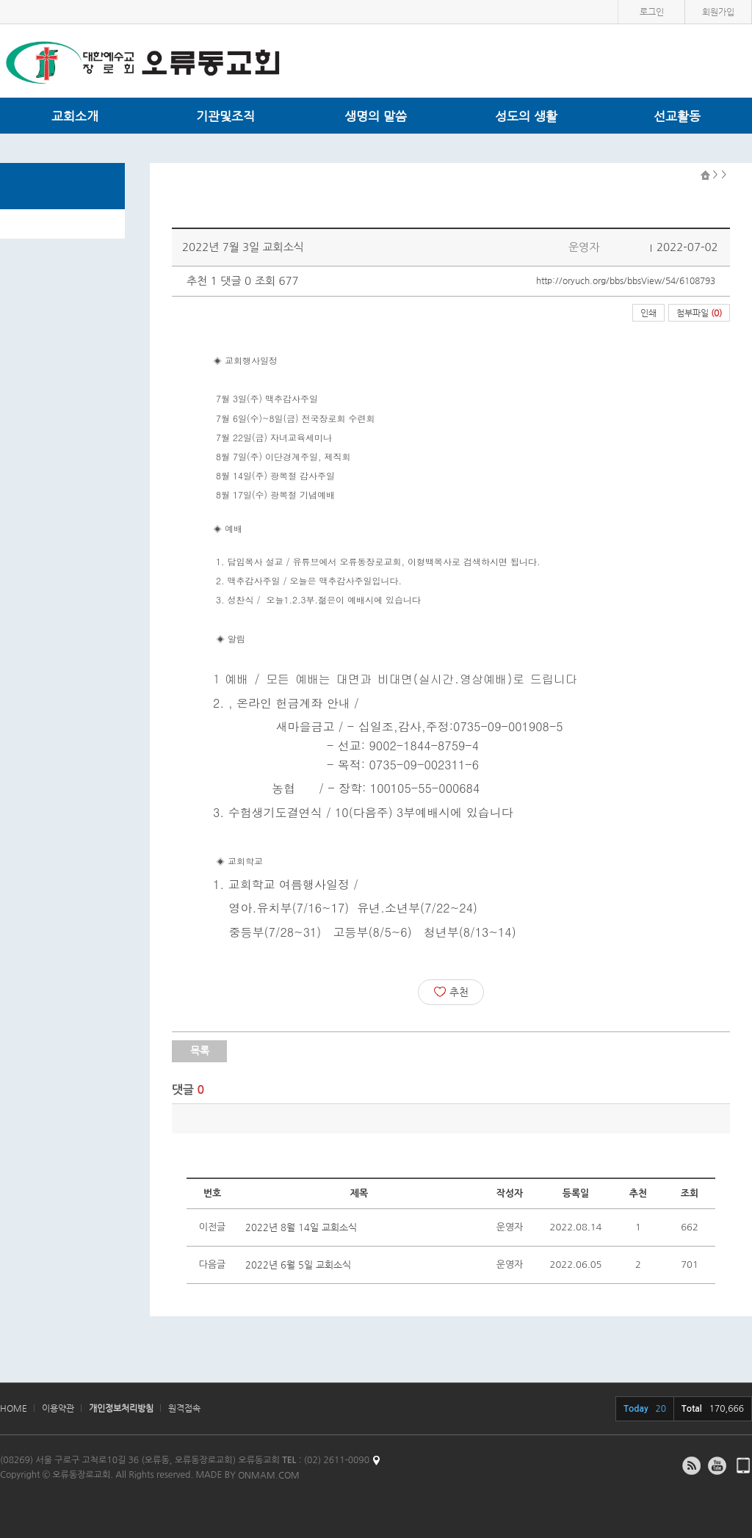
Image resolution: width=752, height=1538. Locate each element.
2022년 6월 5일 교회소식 (298, 1264)
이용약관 (58, 1408)
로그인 (652, 12)
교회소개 (74, 116)
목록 (199, 1050)
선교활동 (677, 116)
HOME (13, 1408)
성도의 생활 (526, 116)
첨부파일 (699, 313)
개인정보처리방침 (121, 1408)
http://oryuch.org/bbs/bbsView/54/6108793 (625, 280)
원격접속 (184, 1408)
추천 (451, 992)
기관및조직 (225, 116)
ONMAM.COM (269, 1475)
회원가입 (718, 12)
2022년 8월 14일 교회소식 (301, 1227)
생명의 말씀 (375, 116)
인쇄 (648, 313)
